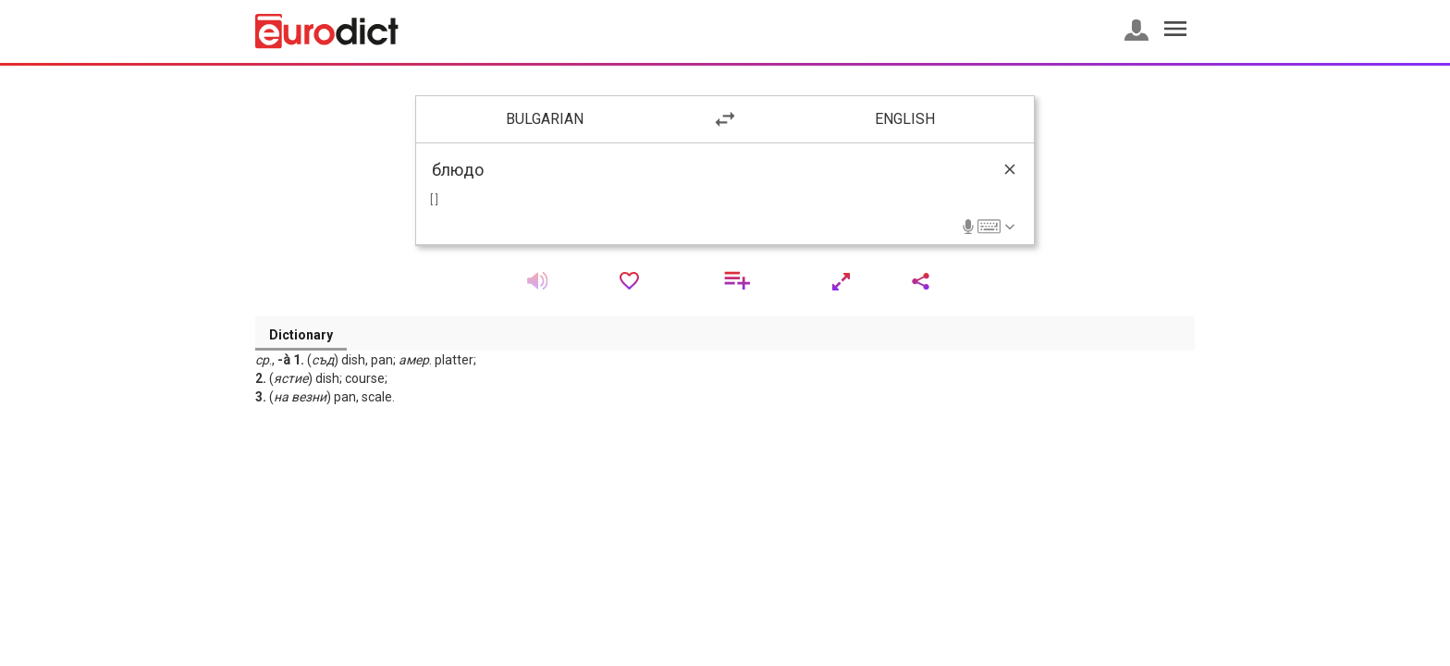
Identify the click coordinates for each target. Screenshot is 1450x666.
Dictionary (301, 334)
